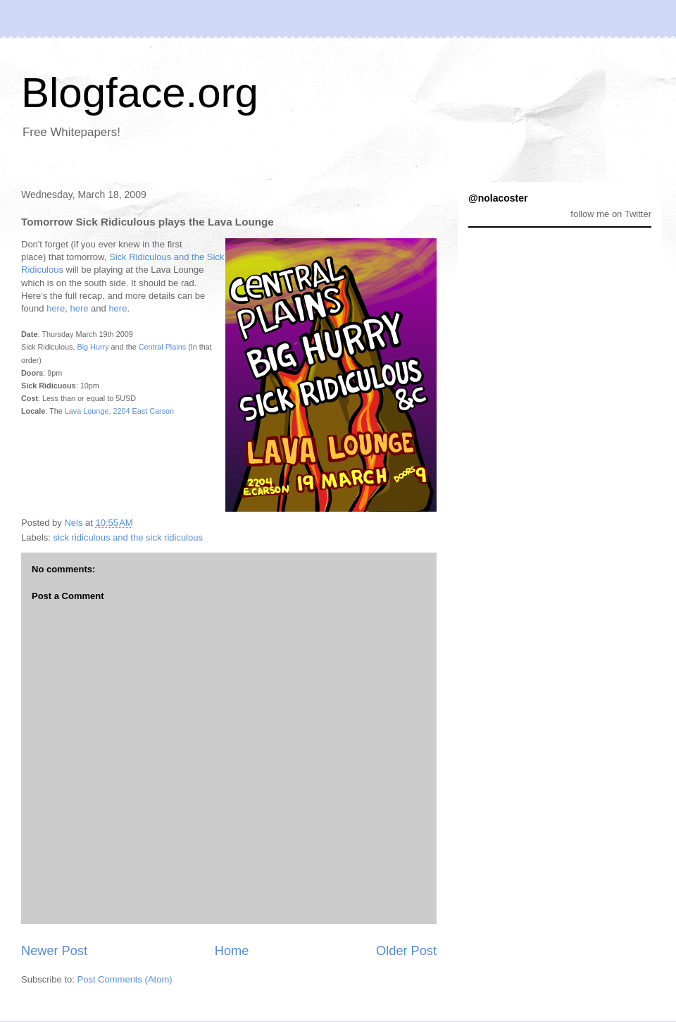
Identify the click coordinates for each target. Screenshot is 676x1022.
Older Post (406, 951)
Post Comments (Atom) (125, 979)
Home (232, 951)
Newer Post (54, 951)
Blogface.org (139, 92)
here (55, 308)
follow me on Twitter (610, 214)
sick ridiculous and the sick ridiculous (128, 537)
